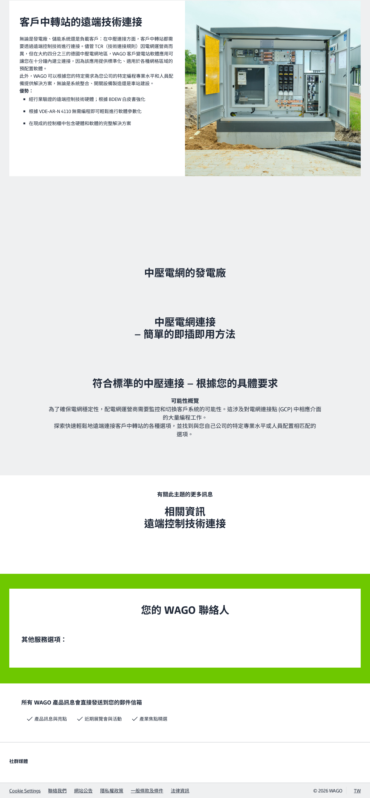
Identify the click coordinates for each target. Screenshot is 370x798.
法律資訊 (180, 790)
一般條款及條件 (147, 790)
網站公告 (83, 790)
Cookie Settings (25, 790)
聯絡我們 (57, 790)
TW (357, 790)
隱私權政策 (111, 790)
